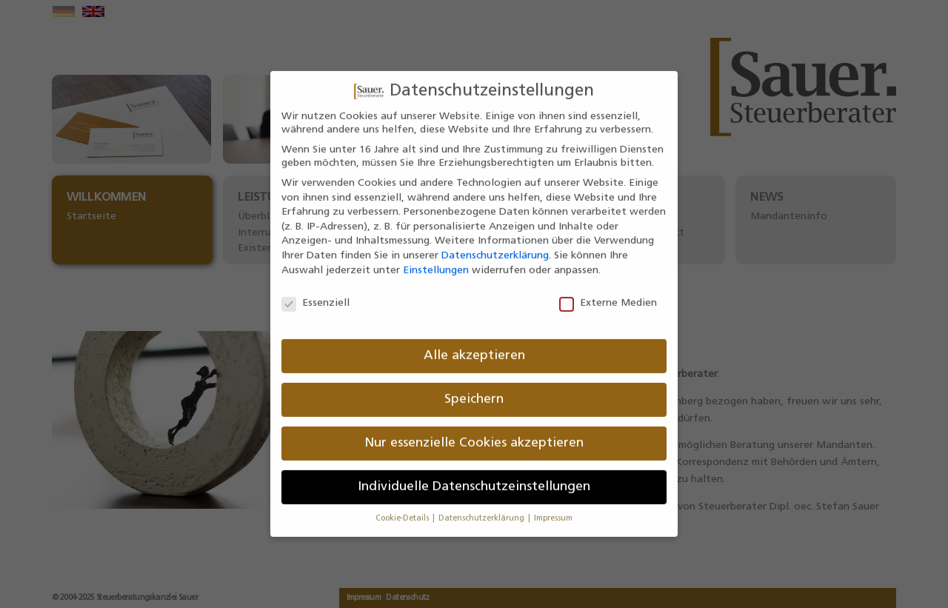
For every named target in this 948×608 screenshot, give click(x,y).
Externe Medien (608, 290)
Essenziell (315, 290)
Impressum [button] (553, 505)
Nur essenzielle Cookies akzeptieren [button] (474, 430)
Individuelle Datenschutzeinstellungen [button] (474, 473)
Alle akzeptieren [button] (474, 342)
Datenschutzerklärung (495, 242)
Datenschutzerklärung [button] (482, 505)
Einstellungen (436, 256)
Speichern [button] (474, 386)
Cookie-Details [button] (403, 505)
